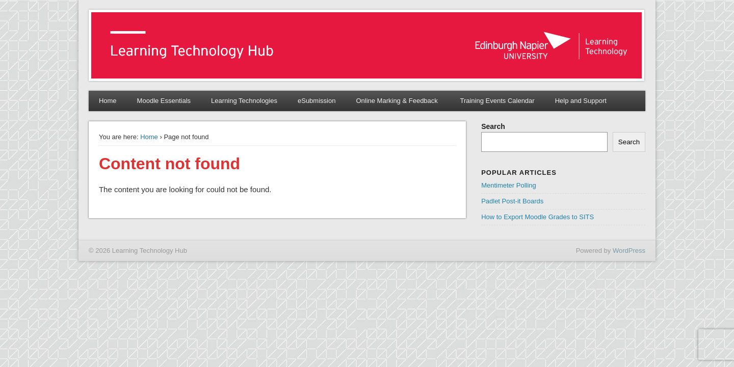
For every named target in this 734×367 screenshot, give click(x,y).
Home (108, 100)
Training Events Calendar (497, 100)
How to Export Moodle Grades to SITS (537, 217)
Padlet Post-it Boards (512, 201)
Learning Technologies (244, 100)
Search (493, 126)
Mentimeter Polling (508, 185)
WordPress (629, 250)
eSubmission (316, 100)
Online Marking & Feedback (397, 100)
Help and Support (581, 100)
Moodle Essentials (164, 100)
